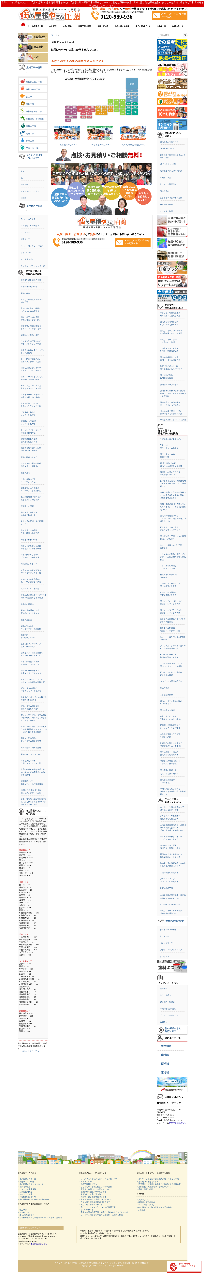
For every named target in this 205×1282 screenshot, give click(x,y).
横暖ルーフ (25, 239)
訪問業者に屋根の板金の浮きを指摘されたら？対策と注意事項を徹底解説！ (173, 393)
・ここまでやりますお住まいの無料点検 (95, 1187)
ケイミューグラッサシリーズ (33, 266)
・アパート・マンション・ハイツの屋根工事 (97, 1207)
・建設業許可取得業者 (146, 1202)
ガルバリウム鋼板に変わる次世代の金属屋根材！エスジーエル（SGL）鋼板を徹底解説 (34, 729)
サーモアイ (164, 936)
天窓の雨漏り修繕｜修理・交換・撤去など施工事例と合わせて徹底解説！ (34, 772)
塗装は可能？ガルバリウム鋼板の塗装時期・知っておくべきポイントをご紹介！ (34, 717)
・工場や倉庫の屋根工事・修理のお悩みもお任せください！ (103, 1212)
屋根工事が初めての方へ (170, 142)
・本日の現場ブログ (26, 1215)
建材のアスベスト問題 (30, 589)
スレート (24, 171)
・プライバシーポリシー (147, 1205)
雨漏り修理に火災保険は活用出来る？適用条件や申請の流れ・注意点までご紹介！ (173, 495)
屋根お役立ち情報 (167, 710)
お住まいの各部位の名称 (31, 280)
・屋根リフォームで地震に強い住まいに (95, 1199)
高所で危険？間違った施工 (32, 748)
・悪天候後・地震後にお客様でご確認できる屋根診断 (159, 1184)
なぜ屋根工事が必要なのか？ (172, 439)
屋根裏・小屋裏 (27, 506)
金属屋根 (24, 184)
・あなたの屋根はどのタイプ (148, 1182)
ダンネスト (164, 956)
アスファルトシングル (30, 191)
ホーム (54, 35)
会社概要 (163, 988)
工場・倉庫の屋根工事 (169, 873)
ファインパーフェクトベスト (172, 950)
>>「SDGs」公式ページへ (28, 1051)
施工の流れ (164, 191)
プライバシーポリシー (169, 1015)
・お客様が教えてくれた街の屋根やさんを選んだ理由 (40, 1217)
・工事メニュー (85, 1182)
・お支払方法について (27, 1197)
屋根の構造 (25, 293)
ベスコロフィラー (167, 943)
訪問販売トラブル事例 (169, 385)
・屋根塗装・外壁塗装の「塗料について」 (154, 1187)
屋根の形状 (25, 473)
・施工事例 (22, 1210)
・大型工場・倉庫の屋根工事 (91, 1204)
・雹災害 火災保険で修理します (92, 1197)
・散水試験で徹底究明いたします (92, 1192)
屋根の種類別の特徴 (29, 286)
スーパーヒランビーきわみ (32, 246)
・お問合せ (141, 1210)
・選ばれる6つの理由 (26, 1182)
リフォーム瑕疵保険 (168, 184)
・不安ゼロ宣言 (24, 1187)
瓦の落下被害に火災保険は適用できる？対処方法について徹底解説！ (173, 483)
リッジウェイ (26, 253)
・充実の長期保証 (25, 1192)
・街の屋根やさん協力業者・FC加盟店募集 (154, 1207)
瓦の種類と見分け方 (29, 564)
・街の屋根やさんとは (27, 1179)
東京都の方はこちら (69, 145)
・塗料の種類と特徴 (145, 1189)
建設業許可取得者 (167, 1002)
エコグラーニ (26, 232)
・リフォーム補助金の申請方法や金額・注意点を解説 (101, 1215)
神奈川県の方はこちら (101, 145)
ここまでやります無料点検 (171, 198)
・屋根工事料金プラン (88, 1184)
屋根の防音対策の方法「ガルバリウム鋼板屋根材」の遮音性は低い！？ (173, 518)
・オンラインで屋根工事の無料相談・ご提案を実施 (158, 1179)
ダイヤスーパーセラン (169, 930)
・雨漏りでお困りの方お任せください (94, 1189)
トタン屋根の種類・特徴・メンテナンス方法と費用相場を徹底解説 (173, 557)
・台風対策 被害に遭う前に (91, 1194)
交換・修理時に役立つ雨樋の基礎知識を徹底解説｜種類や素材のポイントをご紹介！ (34, 801)
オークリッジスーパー (30, 259)
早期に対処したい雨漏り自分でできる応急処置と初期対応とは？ (173, 791)
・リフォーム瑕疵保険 (27, 1189)
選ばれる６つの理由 (168, 164)
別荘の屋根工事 (166, 888)
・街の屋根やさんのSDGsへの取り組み (34, 1199)
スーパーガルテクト (29, 219)
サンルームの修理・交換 (170, 904)
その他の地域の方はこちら (133, 145)
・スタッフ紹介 (143, 1200)
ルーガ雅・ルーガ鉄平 (30, 226)
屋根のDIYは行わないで (31, 754)
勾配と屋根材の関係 (29, 540)
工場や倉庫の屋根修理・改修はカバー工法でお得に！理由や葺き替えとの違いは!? (173, 827)
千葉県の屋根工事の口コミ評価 (173, 420)
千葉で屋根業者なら (168, 1009)
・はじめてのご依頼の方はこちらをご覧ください (99, 1179)
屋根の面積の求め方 (29, 457)
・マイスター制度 (25, 1194)
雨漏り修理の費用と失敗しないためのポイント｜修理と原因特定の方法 (173, 507)
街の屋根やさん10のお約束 (171, 171)
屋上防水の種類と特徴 (30, 335)
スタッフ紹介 (165, 995)
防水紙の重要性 (27, 604)
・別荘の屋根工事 (86, 1210)
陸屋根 (23, 198)
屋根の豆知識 (26, 620)
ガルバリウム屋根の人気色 (171, 681)
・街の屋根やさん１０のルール (30, 1184)
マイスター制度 (166, 211)
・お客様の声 (23, 1212)
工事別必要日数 (166, 695)
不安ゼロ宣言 (165, 178)
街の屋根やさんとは (168, 148)
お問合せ (163, 1022)
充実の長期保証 (166, 204)
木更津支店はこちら (177, 1123)
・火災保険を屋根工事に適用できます (94, 1202)
